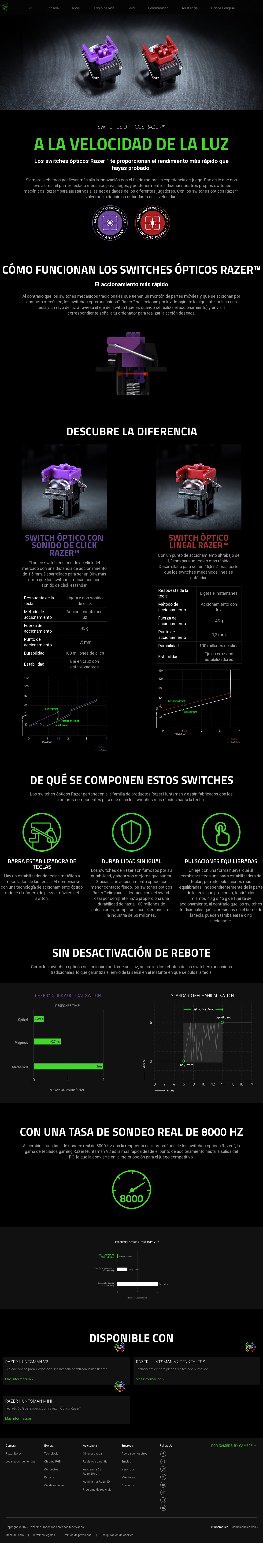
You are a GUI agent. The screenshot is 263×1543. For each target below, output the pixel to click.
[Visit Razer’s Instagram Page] (163, 1461)
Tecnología (51, 1453)
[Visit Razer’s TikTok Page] (163, 1492)
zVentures (128, 1477)
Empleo (126, 1461)
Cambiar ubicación (245, 1527)
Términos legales (44, 1535)
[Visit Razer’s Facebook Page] (163, 1454)
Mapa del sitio (15, 1535)
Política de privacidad (78, 1535)
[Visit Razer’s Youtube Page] (163, 1484)
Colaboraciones (54, 1485)
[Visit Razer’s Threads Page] (163, 1469)
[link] (4, 7)
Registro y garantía (95, 1461)
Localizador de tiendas (20, 1461)
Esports (49, 1477)
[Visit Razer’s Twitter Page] (163, 1477)
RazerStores (14, 1453)
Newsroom (129, 1469)
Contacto (127, 1485)
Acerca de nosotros (134, 1453)
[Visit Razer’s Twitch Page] (163, 1500)
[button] (257, 7)
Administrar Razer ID (96, 1481)
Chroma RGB (52, 1461)
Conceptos (51, 1469)
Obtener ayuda (92, 1453)
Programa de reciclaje (97, 1489)
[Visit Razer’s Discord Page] (163, 1508)
